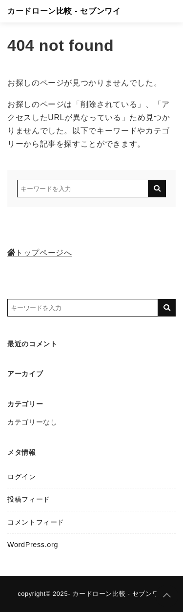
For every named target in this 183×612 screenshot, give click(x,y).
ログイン (21, 477)
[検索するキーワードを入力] (82, 188)
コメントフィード (35, 522)
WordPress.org (32, 545)
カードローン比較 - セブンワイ (64, 11)
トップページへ (39, 253)
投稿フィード (28, 499)
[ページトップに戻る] (167, 596)
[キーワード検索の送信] (157, 188)
